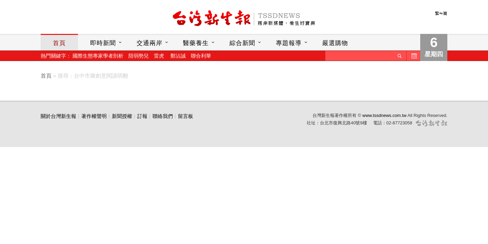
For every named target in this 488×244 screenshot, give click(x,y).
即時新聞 (103, 43)
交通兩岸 (149, 43)
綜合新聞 (242, 43)
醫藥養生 (196, 43)
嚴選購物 (335, 43)
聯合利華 (201, 56)
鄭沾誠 (178, 56)
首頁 (59, 43)
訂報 (142, 116)
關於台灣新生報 (58, 116)
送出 (399, 56)
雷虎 (159, 56)
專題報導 (289, 43)
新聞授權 (122, 116)
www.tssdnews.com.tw (384, 115)
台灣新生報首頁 (244, 18)
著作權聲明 (94, 116)
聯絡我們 (162, 116)
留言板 (185, 116)
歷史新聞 (413, 56)
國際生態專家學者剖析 (98, 56)
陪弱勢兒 (138, 56)
